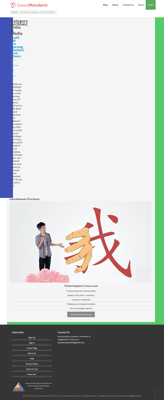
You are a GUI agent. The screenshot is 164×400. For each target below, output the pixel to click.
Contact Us (128, 4)
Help (32, 358)
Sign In (32, 342)
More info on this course (81, 314)
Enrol (140, 4)
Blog (105, 4)
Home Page (32, 348)
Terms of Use (32, 369)
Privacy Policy (32, 363)
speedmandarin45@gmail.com (71, 342)
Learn (150, 4)
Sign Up (31, 337)
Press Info (31, 374)
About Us (32, 353)
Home (14, 12)
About (115, 4)
